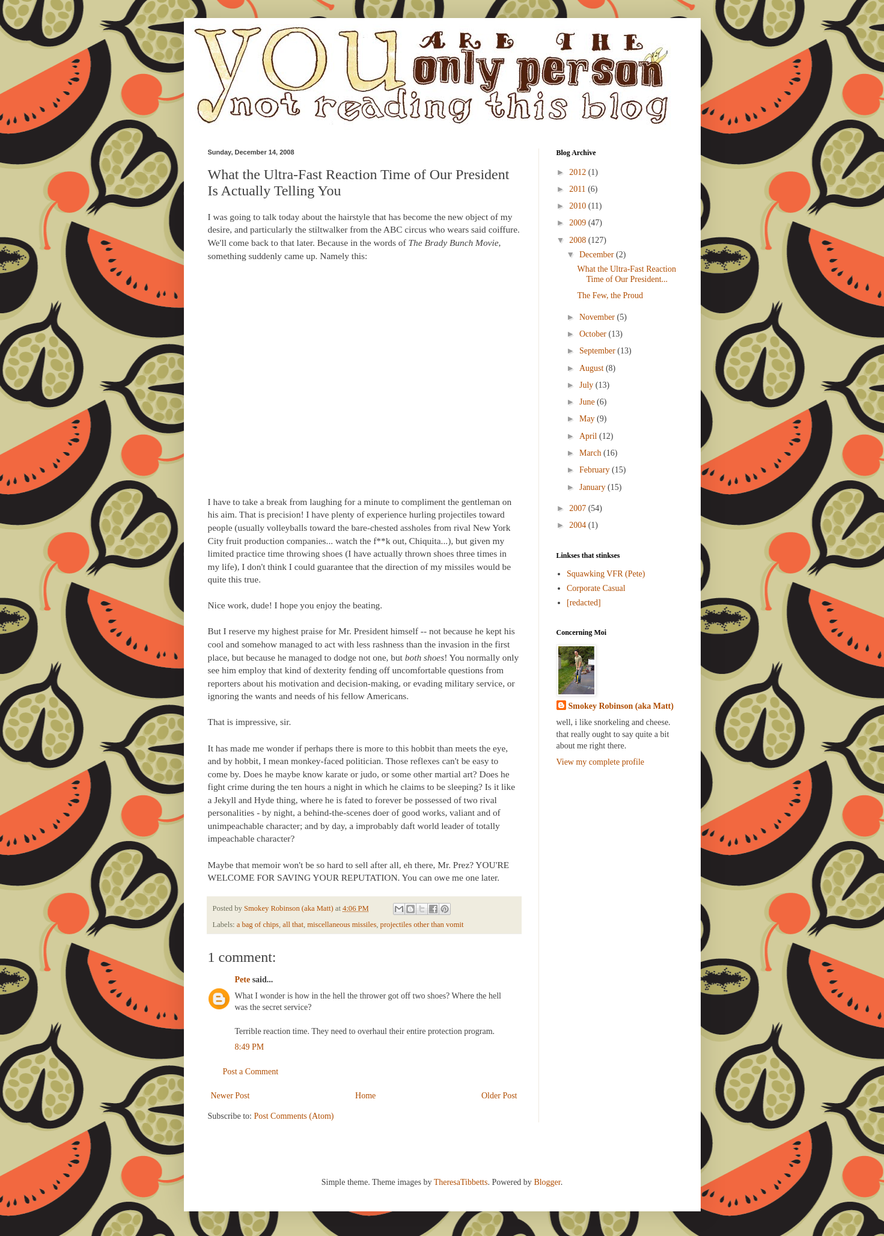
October (594, 333)
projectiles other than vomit (422, 924)
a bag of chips (258, 924)
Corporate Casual (596, 588)
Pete (243, 979)
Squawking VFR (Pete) (606, 573)
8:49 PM (249, 1046)
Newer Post (230, 1095)
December (597, 254)
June (588, 401)
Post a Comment (251, 1071)
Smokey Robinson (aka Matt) (621, 706)
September (598, 350)
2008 (578, 240)
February (595, 469)
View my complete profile (600, 761)
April (589, 436)
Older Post (499, 1095)
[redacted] (584, 602)
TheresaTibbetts (461, 1182)
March (591, 452)
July (587, 385)
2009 (578, 222)
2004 (578, 525)
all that (292, 924)
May (588, 418)
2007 (578, 508)
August (592, 368)
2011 (578, 189)
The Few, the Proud (610, 295)
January (593, 487)
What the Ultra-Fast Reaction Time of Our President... (626, 274)
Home (365, 1095)
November (598, 317)
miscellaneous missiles (341, 924)
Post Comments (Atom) (294, 1116)
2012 (578, 172)
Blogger (547, 1182)
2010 (578, 205)
